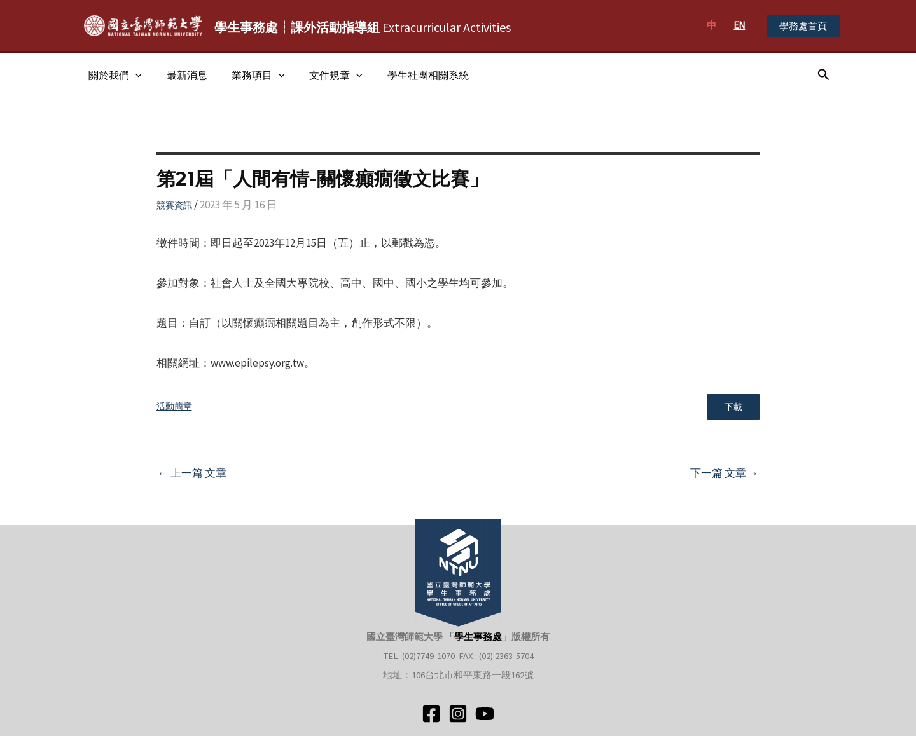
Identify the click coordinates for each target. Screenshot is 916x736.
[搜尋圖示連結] (823, 75)
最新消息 (180, 75)
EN (739, 25)
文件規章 (321, 75)
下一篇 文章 (724, 474)
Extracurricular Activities (362, 27)
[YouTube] (484, 713)
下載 (732, 407)
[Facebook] (431, 713)
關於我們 (113, 75)
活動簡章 (174, 407)
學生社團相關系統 (409, 75)
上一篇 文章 (192, 474)
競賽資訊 (174, 205)
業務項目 (248, 75)
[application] (133, 75)
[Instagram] (458, 713)
